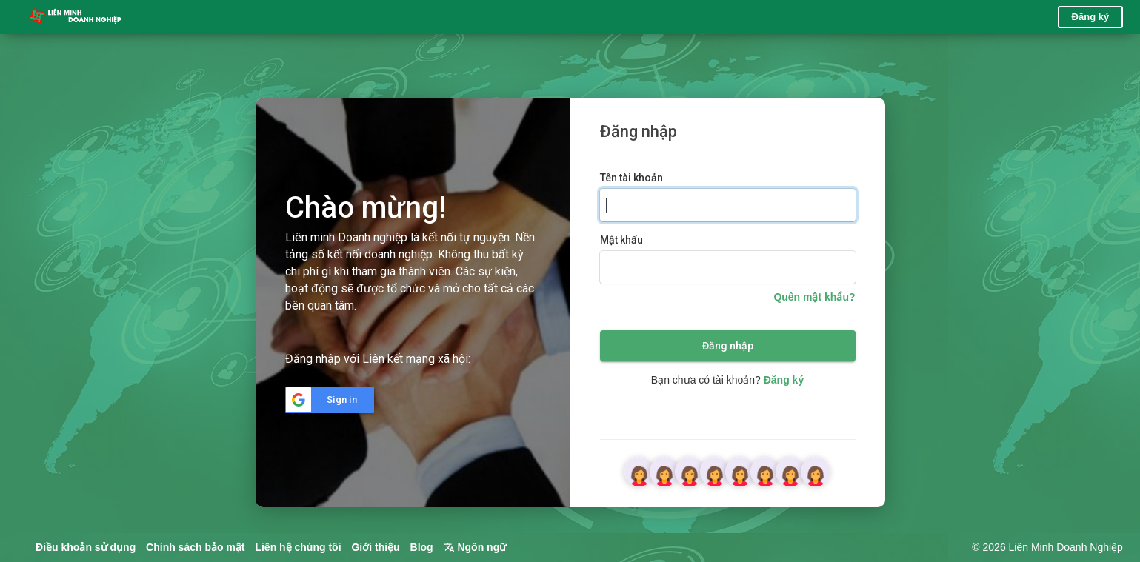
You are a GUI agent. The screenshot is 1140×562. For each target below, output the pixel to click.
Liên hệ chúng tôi (298, 547)
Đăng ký (1091, 16)
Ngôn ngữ (475, 547)
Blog (421, 547)
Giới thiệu (375, 547)
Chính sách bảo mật (195, 547)
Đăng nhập (727, 346)
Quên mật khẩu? (814, 297)
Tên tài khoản (631, 178)
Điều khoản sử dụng (86, 547)
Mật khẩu (621, 240)
